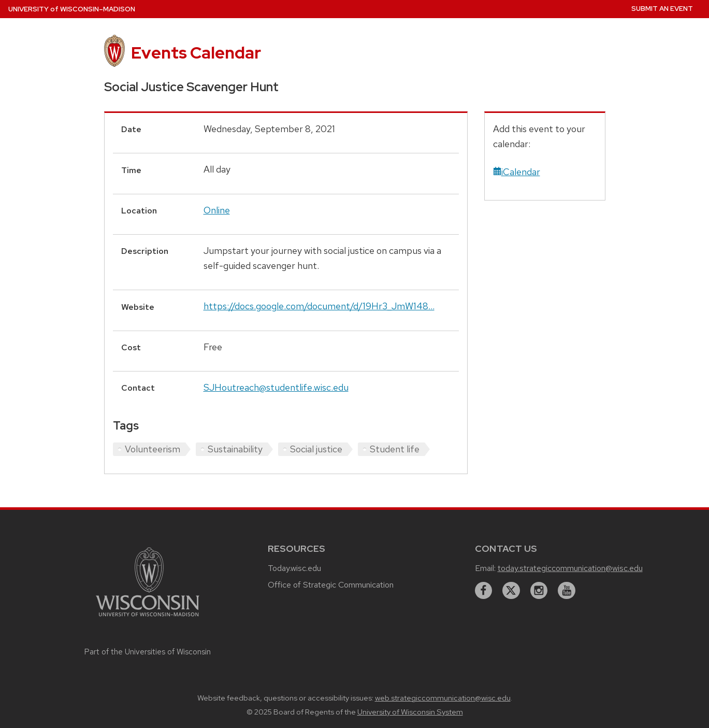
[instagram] (539, 590)
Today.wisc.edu (294, 568)
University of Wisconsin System (410, 712)
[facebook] (484, 590)
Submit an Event (662, 8)
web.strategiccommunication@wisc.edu (443, 698)
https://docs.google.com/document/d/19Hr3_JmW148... (319, 306)
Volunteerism (152, 449)
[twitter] (511, 590)
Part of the (147, 652)
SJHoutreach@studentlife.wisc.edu (276, 387)
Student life (394, 449)
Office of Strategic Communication (331, 584)
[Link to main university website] (147, 617)
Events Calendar (196, 52)
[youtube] (566, 590)
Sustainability (235, 449)
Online (217, 210)
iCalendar (516, 172)
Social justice (316, 449)
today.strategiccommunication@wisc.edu (570, 568)
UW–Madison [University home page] (71, 9)
